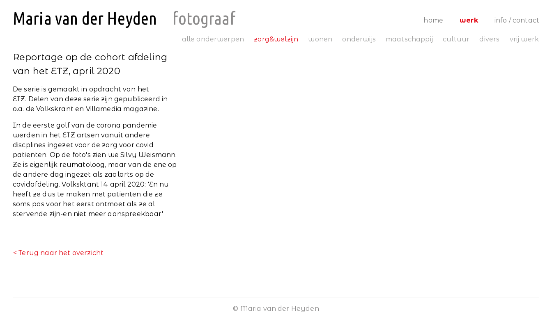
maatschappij (409, 39)
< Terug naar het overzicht (58, 253)
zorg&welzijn (276, 39)
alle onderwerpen (213, 39)
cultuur (456, 39)
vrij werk (524, 39)
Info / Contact (516, 20)
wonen (320, 39)
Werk (469, 20)
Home (433, 20)
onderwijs (358, 39)
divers (489, 39)
